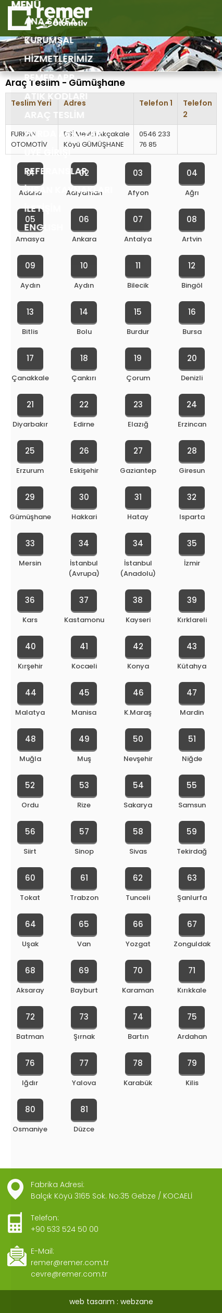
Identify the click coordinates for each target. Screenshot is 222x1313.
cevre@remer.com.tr (69, 1274)
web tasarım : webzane (111, 1301)
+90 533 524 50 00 (64, 1229)
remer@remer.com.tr (70, 1262)
